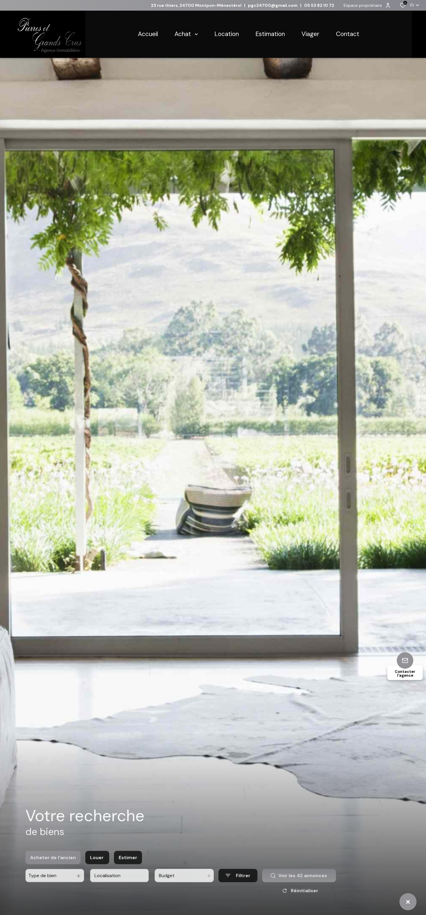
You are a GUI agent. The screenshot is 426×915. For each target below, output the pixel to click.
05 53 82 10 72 (319, 5)
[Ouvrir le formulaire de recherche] (237, 881)
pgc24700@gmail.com (273, 5)
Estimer (128, 863)
